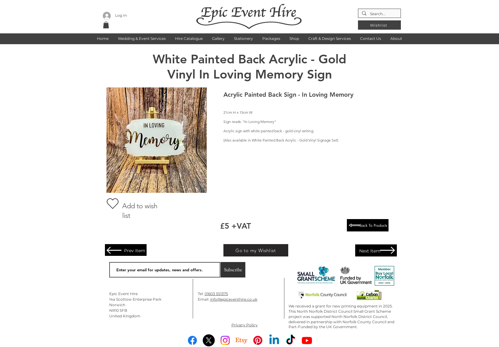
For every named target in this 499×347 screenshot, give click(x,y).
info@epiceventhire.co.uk (233, 299)
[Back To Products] (368, 225)
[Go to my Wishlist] (255, 250)
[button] (141, 38)
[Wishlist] (379, 25)
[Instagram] (225, 340)
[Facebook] (192, 340)
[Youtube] (307, 340)
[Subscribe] (233, 269)
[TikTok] (291, 340)
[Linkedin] (274, 340)
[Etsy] (241, 340)
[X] (209, 340)
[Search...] (379, 14)
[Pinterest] (258, 340)
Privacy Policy (244, 325)
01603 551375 (216, 293)
